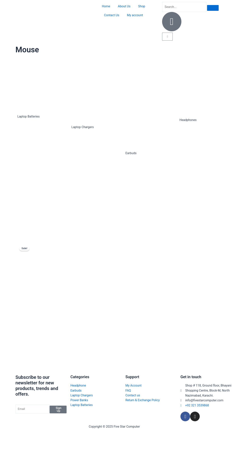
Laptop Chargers (82, 127)
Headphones (188, 120)
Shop (141, 6)
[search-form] (184, 7)
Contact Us (111, 15)
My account (135, 15)
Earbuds (131, 153)
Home (106, 6)
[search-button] (213, 8)
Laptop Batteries (28, 116)
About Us (124, 6)
